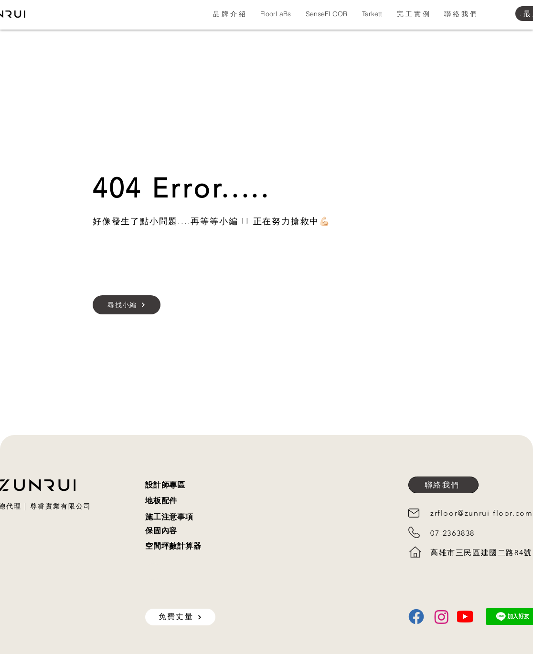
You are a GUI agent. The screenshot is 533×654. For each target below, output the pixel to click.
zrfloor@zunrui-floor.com (481, 513)
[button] (229, 14)
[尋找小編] (126, 304)
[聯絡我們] (443, 485)
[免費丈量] (180, 617)
